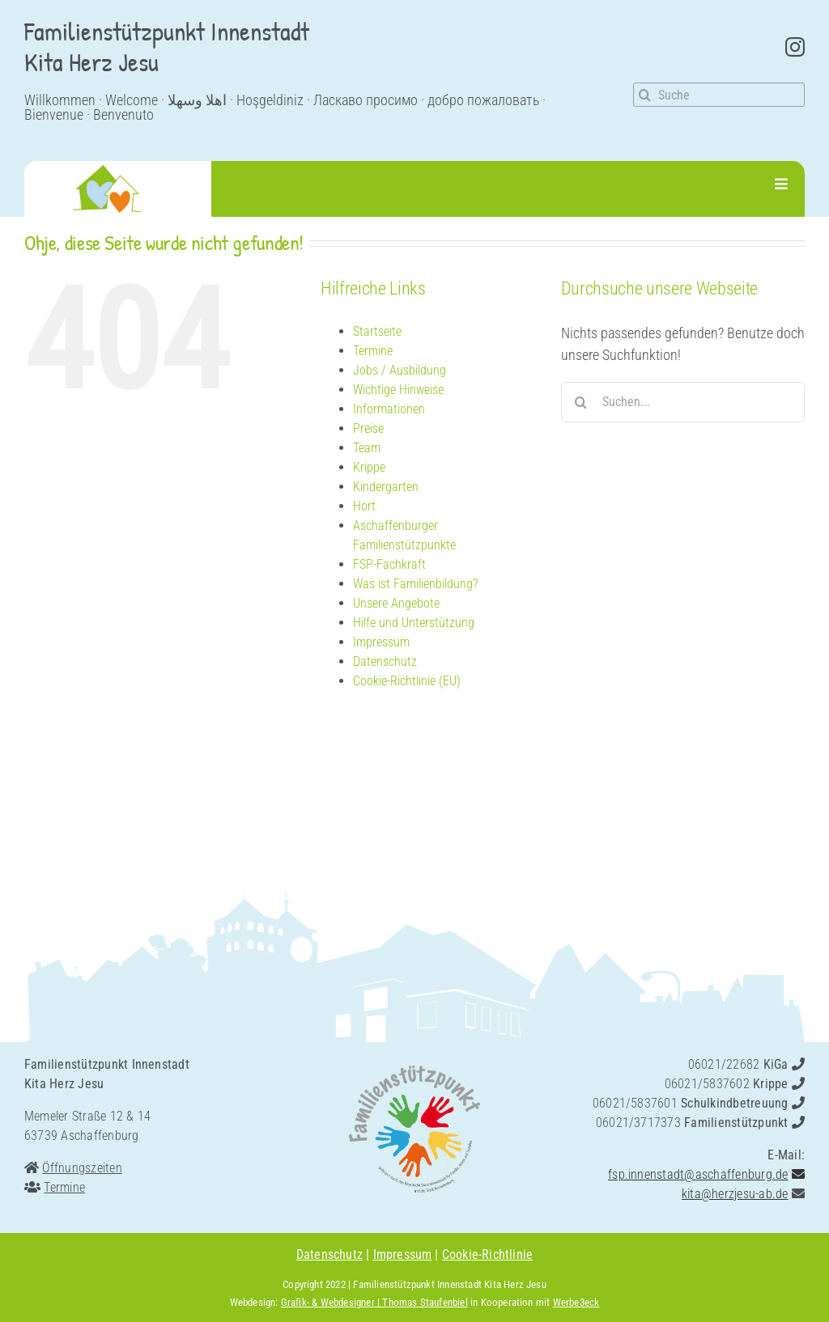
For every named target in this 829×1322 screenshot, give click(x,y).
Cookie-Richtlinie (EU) (407, 681)
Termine (373, 350)
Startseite (377, 331)
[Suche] (719, 95)
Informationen (389, 409)
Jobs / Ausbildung (399, 370)
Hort (364, 506)
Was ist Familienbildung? (415, 583)
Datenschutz (385, 661)
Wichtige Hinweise (398, 389)
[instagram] (795, 47)
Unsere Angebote (396, 603)
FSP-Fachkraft (389, 564)
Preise (368, 428)
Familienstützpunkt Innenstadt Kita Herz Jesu (449, 1284)
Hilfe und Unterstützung (413, 622)
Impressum (381, 642)
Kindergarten (386, 486)
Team (366, 447)
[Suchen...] (683, 402)
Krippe (369, 467)
